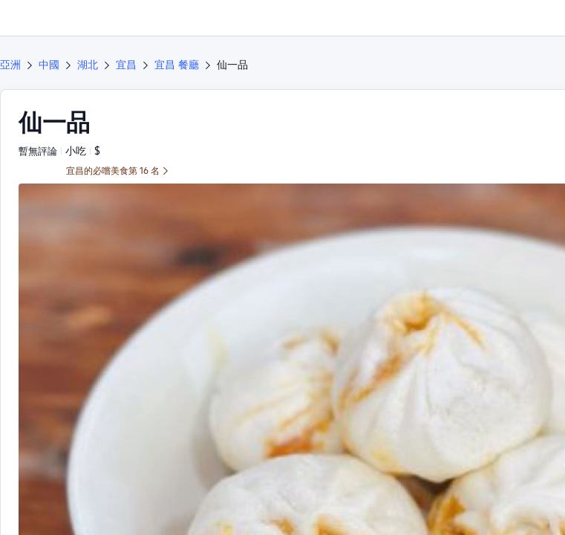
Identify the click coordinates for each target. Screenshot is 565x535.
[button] (539, 17)
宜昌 (126, 65)
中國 (49, 65)
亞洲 (10, 65)
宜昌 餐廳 (176, 65)
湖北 (87, 65)
